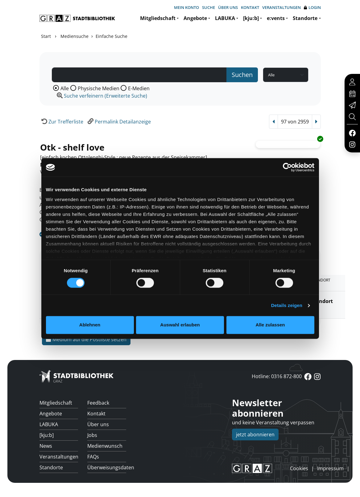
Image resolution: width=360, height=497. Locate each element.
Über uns (228, 7)
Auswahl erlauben (180, 325)
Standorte (305, 18)
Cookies (299, 468)
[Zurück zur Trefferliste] (61, 121)
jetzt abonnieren (255, 434)
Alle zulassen (270, 325)
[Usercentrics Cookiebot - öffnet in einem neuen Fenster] (287, 167)
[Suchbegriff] (139, 74)
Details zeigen (286, 305)
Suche (208, 7)
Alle (64, 88)
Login (312, 7)
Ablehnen (89, 325)
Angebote (195, 18)
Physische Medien (98, 88)
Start (46, 36)
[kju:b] (251, 18)
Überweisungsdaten (106, 467)
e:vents (276, 18)
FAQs (93, 456)
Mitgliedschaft (158, 18)
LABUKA (225, 18)
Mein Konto (186, 7)
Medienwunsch (104, 445)
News (45, 445)
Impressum (330, 468)
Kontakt (250, 7)
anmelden (279, 468)
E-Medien (139, 88)
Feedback (98, 402)
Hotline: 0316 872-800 (277, 376)
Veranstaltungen (281, 7)
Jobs (92, 435)
